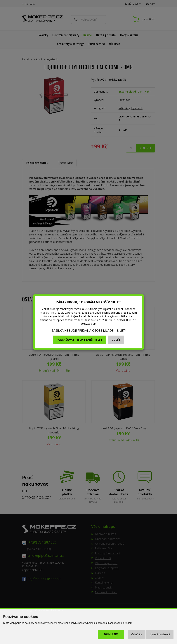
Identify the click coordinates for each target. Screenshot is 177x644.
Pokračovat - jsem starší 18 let (79, 339)
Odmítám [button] (136, 634)
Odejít (116, 339)
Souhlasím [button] (111, 634)
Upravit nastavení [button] (160, 634)
